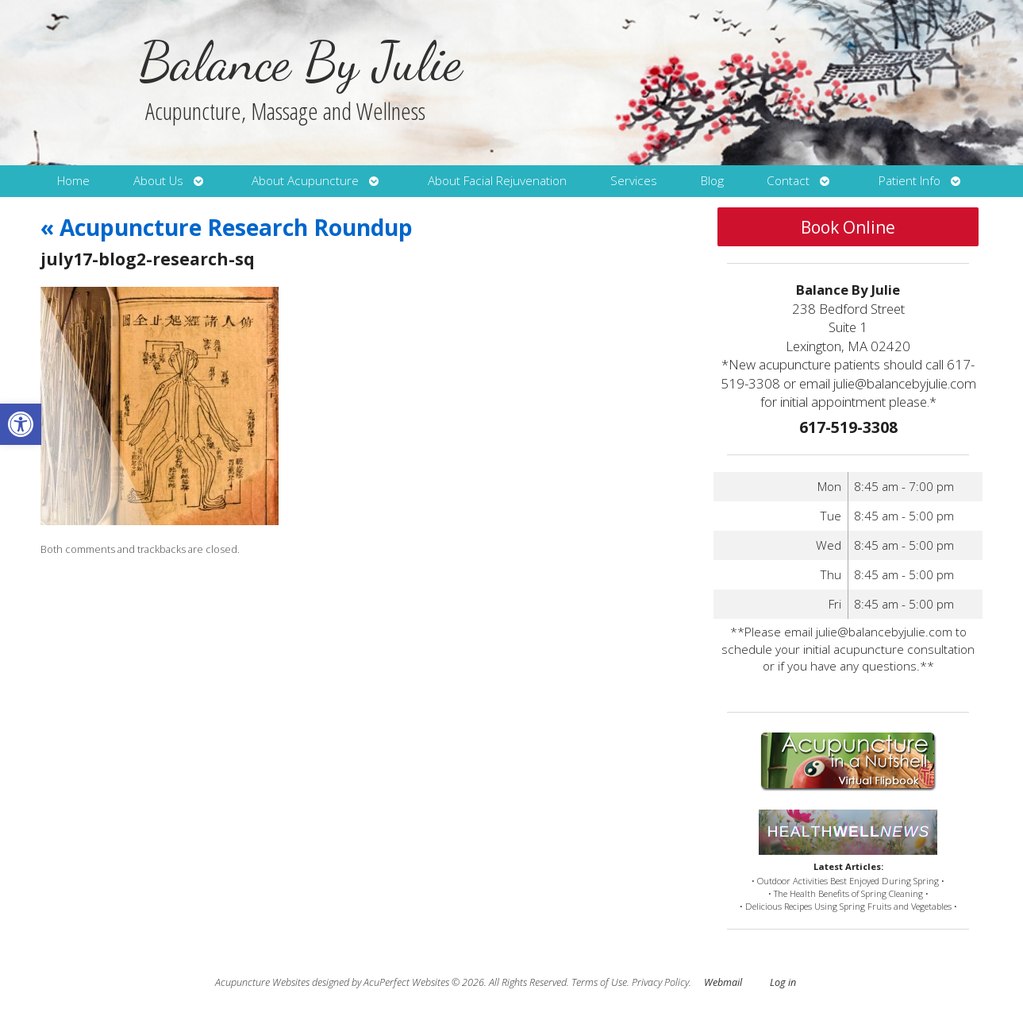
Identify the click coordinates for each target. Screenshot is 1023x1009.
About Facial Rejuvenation (497, 180)
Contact (788, 180)
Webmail (723, 982)
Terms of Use (599, 982)
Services (633, 180)
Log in (783, 982)
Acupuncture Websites (262, 982)
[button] (20, 424)
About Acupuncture (305, 180)
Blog (712, 180)
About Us (158, 180)
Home (73, 180)
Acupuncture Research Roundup (226, 227)
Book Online (848, 227)
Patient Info (909, 180)
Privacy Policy (660, 982)
